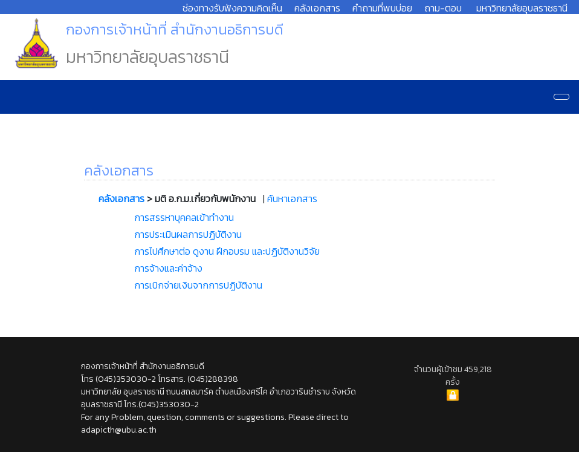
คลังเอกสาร (317, 8)
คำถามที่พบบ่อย (382, 8)
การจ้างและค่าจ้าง (168, 268)
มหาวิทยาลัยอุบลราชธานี (522, 8)
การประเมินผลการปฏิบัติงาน (188, 234)
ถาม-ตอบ (443, 8)
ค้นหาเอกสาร (292, 198)
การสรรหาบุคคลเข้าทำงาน (184, 217)
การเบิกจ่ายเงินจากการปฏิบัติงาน (198, 285)
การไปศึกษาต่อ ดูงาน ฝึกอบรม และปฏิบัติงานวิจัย (227, 251)
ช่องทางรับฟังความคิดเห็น (232, 8)
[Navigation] (561, 97)
